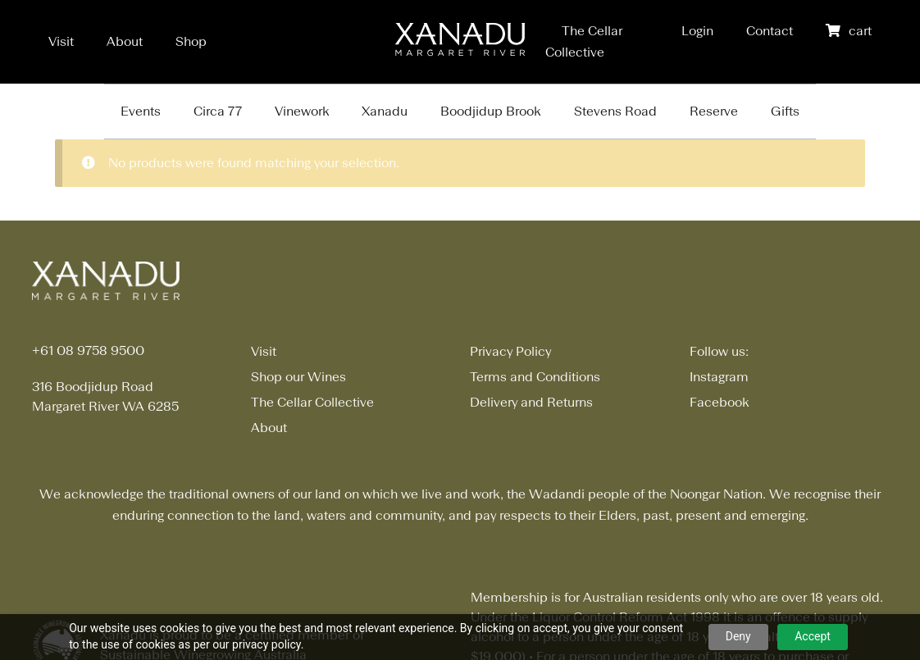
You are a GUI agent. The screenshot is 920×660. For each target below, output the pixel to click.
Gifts (785, 111)
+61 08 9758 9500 (88, 350)
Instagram (719, 377)
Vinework (302, 111)
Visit (61, 41)
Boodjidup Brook (490, 111)
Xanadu (385, 111)
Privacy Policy (510, 351)
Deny (738, 636)
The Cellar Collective (312, 402)
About (125, 41)
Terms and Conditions (535, 377)
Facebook (719, 402)
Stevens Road (615, 111)
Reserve (714, 111)
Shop (191, 41)
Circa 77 (218, 111)
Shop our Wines (298, 377)
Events (141, 111)
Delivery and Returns (531, 402)
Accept (813, 636)
